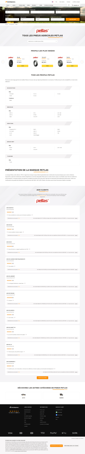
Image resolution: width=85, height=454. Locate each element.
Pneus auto (42, 409)
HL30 (11, 135)
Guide (41, 5)
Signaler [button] (76, 218)
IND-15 (35, 131)
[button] (70, 218)
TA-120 (35, 95)
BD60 (11, 100)
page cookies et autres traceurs (16, 448)
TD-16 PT (35, 116)
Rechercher (72, 19)
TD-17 (35, 147)
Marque (7, 17)
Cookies (25, 426)
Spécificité (38, 17)
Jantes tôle (42, 411)
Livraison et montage (48, 5)
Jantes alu (42, 413)
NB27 (11, 116)
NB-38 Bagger (36, 135)
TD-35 (11, 162)
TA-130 (58, 93)
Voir (22, 65)
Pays (25, 422)
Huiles (28, 5)
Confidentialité (27, 424)
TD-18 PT (35, 149)
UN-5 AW (59, 114)
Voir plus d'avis (42, 377)
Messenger (59, 415)
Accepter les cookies (56, 445)
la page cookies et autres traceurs (20, 451)
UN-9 (58, 116)
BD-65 (11, 147)
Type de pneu (23, 17)
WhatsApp (59, 412)
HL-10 (11, 133)
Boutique (34, 5)
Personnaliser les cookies (71, 445)
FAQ (56, 419)
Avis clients (62, 2)
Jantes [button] (15, 5)
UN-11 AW (59, 147)
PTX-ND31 (12, 93)
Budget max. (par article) (56, 17)
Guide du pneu (27, 411)
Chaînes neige (22, 5)
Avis (25, 413)
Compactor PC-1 (13, 129)
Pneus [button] (8, 5)
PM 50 (58, 131)
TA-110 (35, 93)
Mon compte (76, 2)
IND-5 (35, 129)
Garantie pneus (27, 409)
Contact (68, 2)
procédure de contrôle (41, 195)
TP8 (58, 133)
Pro (56, 2)
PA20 (58, 129)
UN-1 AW (59, 113)
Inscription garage (28, 416)
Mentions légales (27, 418)
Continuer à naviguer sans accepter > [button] (77, 438)
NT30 (11, 149)
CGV (25, 420)
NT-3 (34, 113)
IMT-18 (11, 114)
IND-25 (35, 133)
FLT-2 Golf (12, 131)
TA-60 (11, 95)
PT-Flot (35, 114)
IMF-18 (11, 113)
